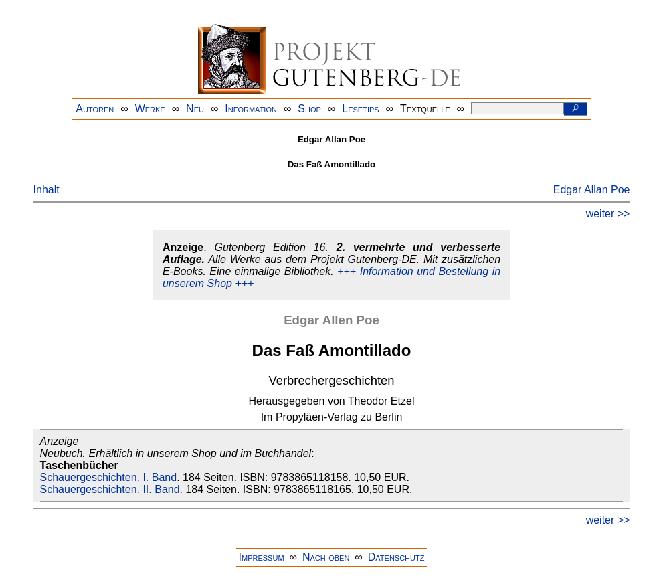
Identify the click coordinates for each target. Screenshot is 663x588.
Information (251, 108)
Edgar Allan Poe (591, 189)
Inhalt (46, 189)
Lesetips (360, 108)
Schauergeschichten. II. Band (110, 489)
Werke (150, 108)
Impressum (261, 557)
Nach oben (325, 557)
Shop (309, 108)
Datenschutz (396, 557)
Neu (195, 108)
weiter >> (608, 213)
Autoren (95, 108)
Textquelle (425, 108)
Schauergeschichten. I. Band (108, 477)
